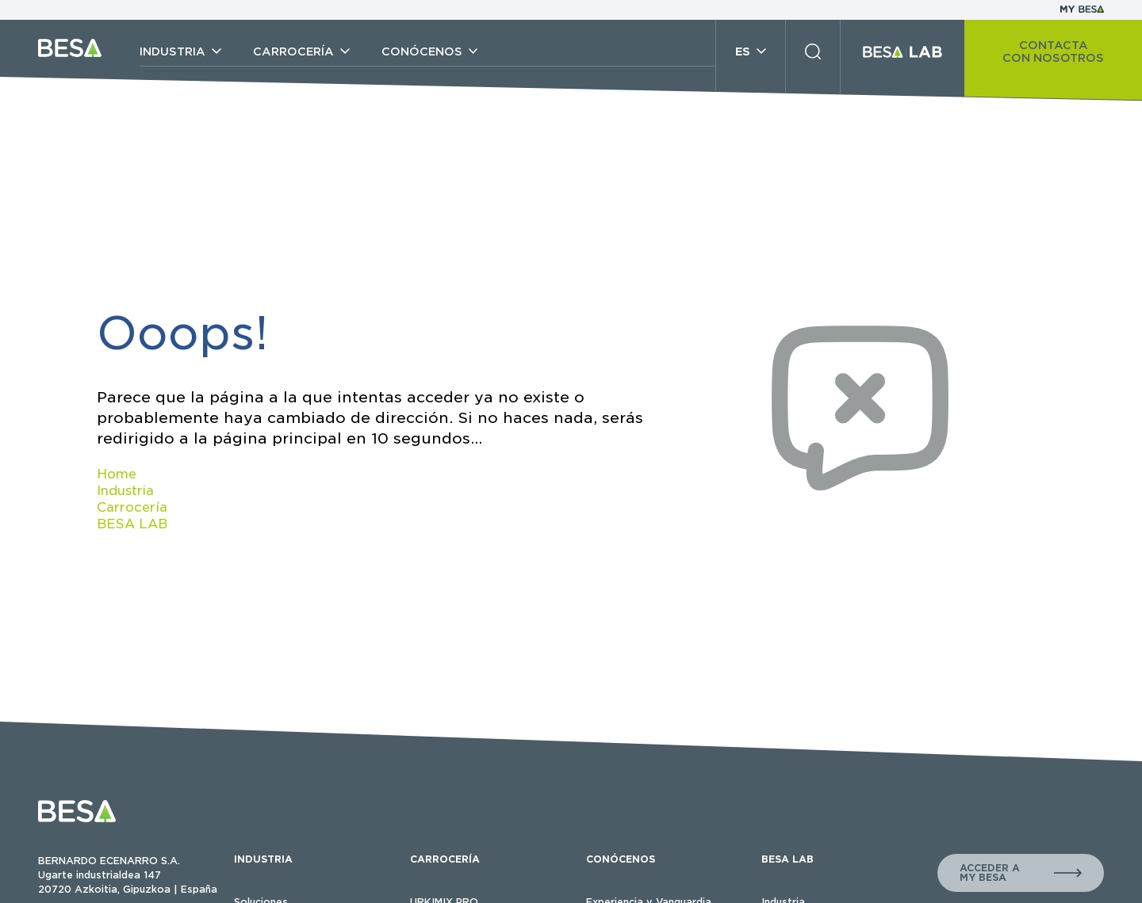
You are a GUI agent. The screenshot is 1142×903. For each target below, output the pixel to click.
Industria (125, 490)
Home (116, 474)
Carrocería (132, 507)
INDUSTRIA (263, 859)
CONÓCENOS (620, 859)
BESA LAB (132, 524)
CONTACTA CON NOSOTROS (1053, 51)
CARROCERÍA (445, 859)
